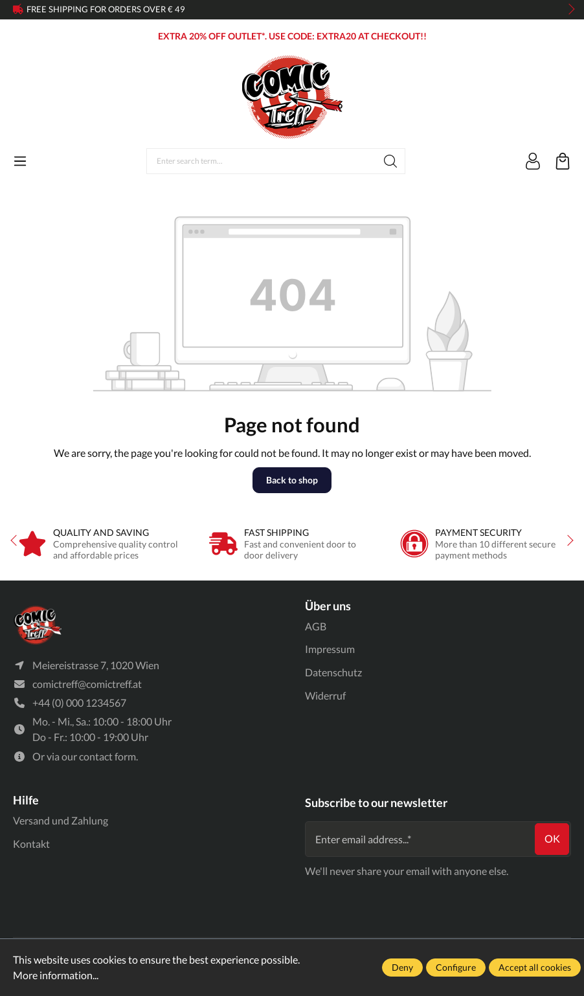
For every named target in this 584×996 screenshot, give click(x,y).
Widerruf (325, 695)
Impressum (330, 649)
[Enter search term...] (261, 161)
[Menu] (20, 161)
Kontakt (31, 843)
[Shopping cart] (562, 161)
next (567, 9)
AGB (315, 626)
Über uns (328, 606)
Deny (402, 967)
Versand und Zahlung (60, 820)
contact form (107, 757)
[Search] (390, 161)
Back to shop (292, 479)
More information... (55, 975)
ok (552, 839)
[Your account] (532, 161)
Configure (456, 967)
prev (19, 9)
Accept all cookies (535, 967)
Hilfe (26, 800)
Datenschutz (333, 672)
